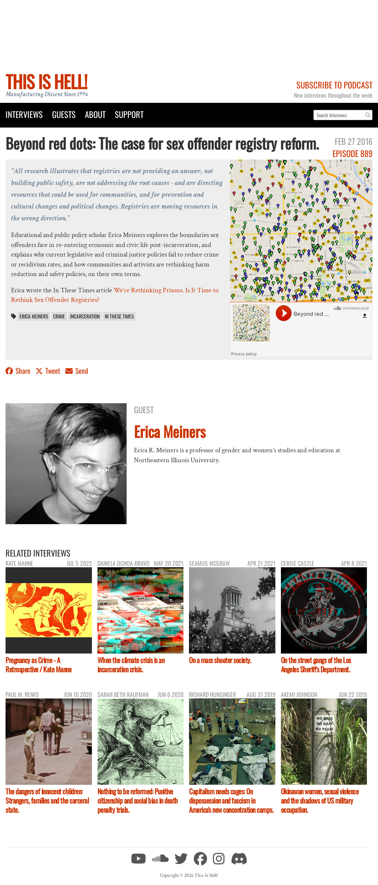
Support (129, 114)
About (95, 114)
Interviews (24, 114)
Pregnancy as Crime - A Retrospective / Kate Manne (38, 665)
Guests (64, 114)
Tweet (48, 370)
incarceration (85, 316)
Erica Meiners (34, 316)
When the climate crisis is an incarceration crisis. (131, 665)
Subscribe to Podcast (334, 85)
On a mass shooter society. (220, 660)
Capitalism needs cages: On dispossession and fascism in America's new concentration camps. (231, 800)
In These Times (119, 316)
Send (76, 370)
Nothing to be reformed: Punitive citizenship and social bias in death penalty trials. (137, 800)
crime (59, 316)
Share (19, 370)
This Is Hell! (46, 81)
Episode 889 (352, 153)
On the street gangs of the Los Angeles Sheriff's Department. (316, 665)
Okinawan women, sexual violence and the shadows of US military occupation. (320, 800)
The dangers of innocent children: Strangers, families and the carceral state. (47, 800)
